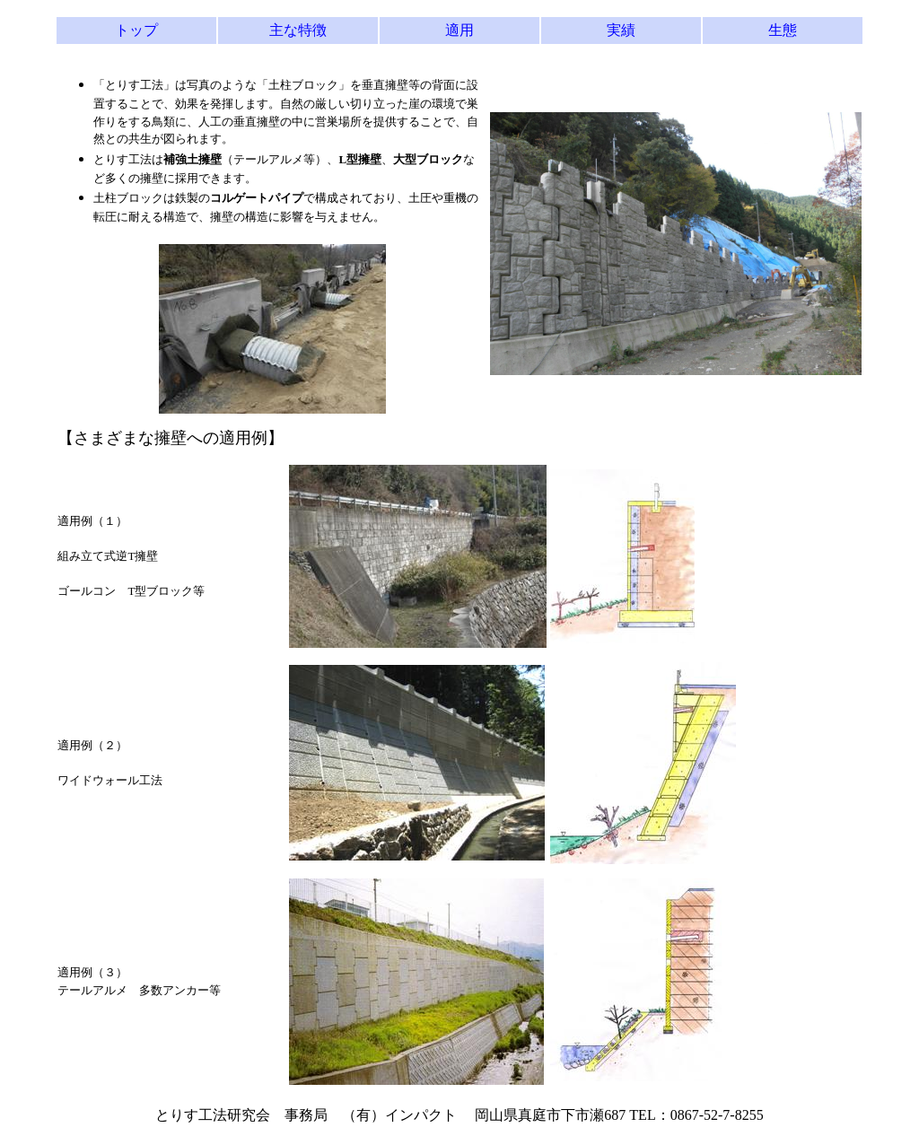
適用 (459, 30)
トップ (136, 30)
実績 (621, 30)
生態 (782, 30)
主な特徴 (298, 30)
